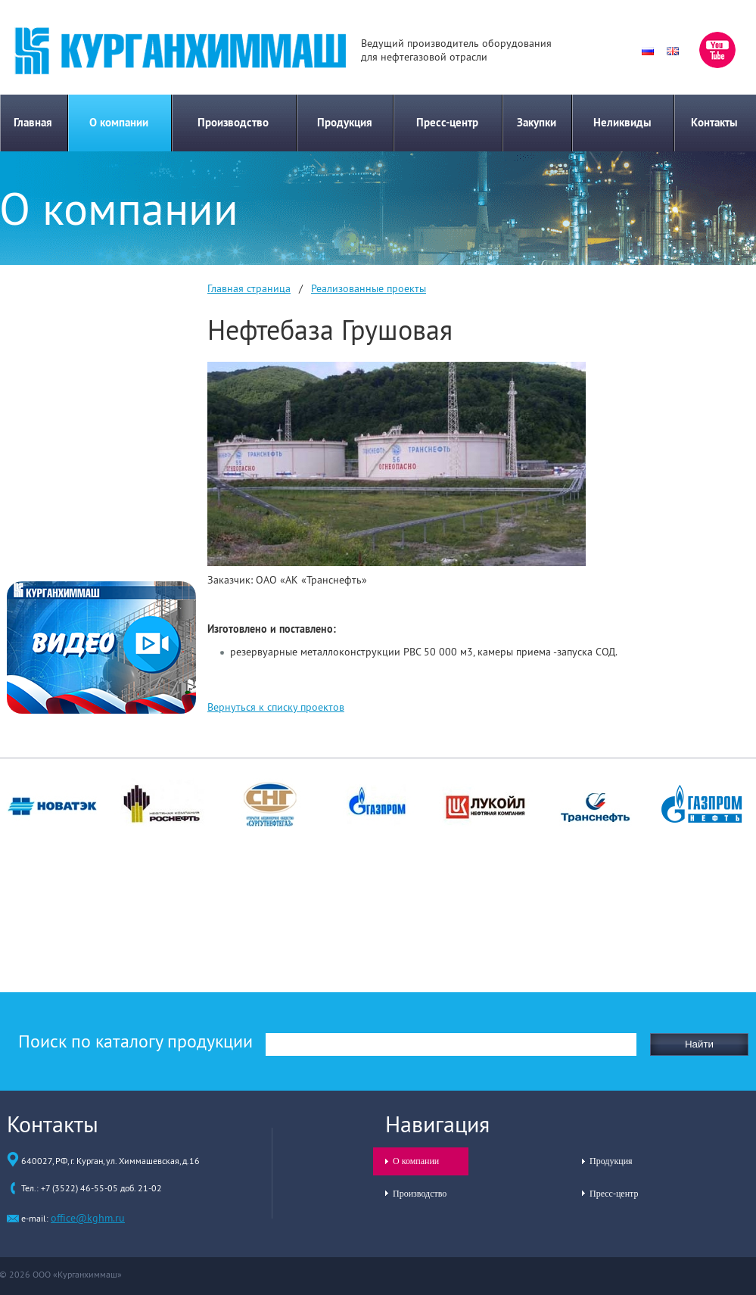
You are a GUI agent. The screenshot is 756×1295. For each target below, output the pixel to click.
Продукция (344, 122)
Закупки (536, 122)
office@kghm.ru (88, 1218)
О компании (118, 122)
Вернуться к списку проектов (275, 707)
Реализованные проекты (368, 288)
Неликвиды (622, 122)
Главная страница (249, 288)
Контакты (714, 122)
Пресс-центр (447, 122)
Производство (233, 122)
